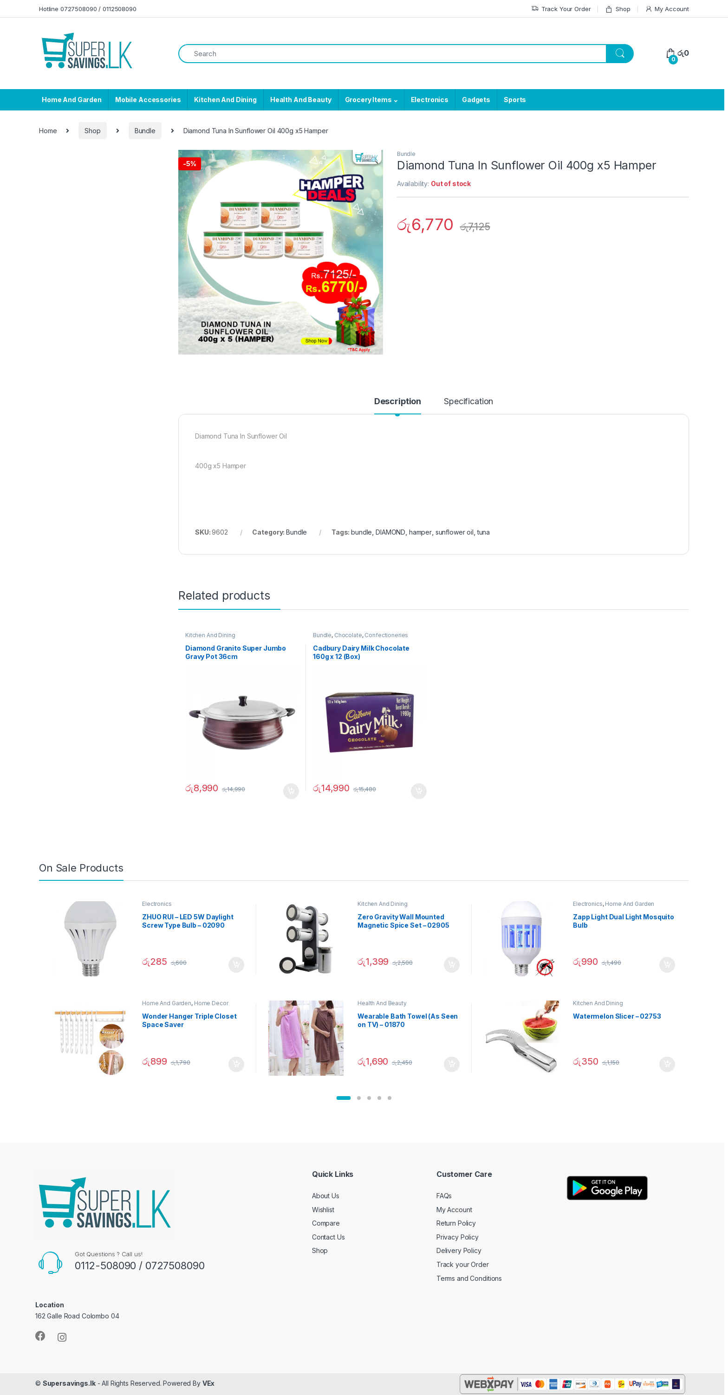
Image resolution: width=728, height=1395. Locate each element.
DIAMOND (390, 532)
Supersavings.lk (69, 1383)
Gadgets (476, 99)
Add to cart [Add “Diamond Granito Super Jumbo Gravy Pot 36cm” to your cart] (291, 791)
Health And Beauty (301, 99)
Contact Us (328, 1237)
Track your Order (462, 1264)
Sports (515, 99)
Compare (326, 1223)
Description (397, 401)
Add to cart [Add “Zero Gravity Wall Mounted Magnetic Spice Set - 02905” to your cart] (452, 965)
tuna (483, 532)
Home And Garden (72, 99)
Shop (617, 9)
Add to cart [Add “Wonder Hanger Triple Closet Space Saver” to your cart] (236, 1064)
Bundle (145, 131)
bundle (361, 532)
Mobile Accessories (148, 99)
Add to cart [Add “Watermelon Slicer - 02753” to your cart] (667, 1064)
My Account (667, 9)
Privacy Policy (457, 1237)
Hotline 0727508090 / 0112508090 (87, 9)
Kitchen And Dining (225, 99)
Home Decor (211, 1003)
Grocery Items (368, 99)
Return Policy (456, 1223)
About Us (325, 1196)
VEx (208, 1383)
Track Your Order (561, 9)
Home (48, 131)
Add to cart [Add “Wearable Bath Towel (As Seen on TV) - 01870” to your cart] (452, 1064)
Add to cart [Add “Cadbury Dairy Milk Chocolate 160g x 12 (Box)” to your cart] (419, 791)
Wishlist (323, 1210)
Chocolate (348, 635)
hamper (420, 532)
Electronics (429, 99)
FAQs (444, 1196)
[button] (344, 1098)
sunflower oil (455, 532)
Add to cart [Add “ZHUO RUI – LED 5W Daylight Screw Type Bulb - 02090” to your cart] (236, 965)
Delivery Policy (458, 1250)
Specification (468, 401)
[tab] (397, 405)
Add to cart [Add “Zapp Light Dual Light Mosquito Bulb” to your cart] (667, 965)
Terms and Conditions (469, 1278)
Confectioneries (386, 635)
